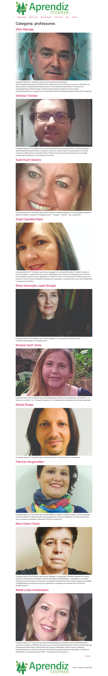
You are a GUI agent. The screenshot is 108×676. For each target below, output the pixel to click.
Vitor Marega (25, 29)
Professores (58, 17)
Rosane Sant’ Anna (28, 345)
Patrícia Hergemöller (30, 462)
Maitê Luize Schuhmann (32, 590)
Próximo (88, 656)
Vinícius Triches (27, 95)
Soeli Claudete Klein (29, 219)
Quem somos (33, 17)
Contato (74, 17)
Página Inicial (21, 17)
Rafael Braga (24, 404)
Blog (67, 17)
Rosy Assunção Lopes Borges (36, 285)
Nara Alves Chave (28, 523)
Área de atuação (46, 17)
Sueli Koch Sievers (28, 160)
